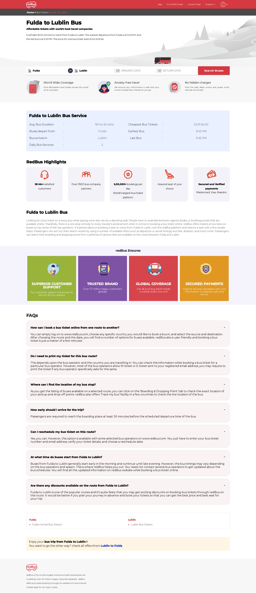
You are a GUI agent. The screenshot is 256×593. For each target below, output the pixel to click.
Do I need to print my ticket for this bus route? (64, 356)
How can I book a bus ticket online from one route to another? (75, 327)
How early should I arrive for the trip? (57, 409)
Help (160, 4)
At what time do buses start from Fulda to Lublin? (66, 457)
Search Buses (213, 70)
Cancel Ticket (194, 4)
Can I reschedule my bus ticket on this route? (63, 432)
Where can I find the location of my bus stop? (63, 384)
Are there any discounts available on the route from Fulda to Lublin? (79, 485)
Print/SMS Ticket (175, 4)
